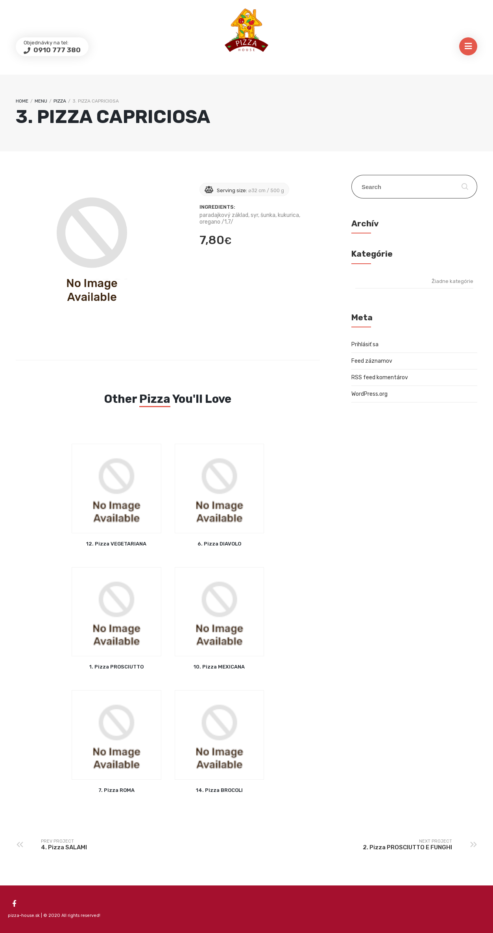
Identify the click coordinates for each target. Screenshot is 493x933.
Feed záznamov (371, 361)
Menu (41, 101)
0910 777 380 (56, 50)
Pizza (60, 101)
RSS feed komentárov (379, 377)
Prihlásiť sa (365, 344)
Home (22, 101)
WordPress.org (369, 394)
